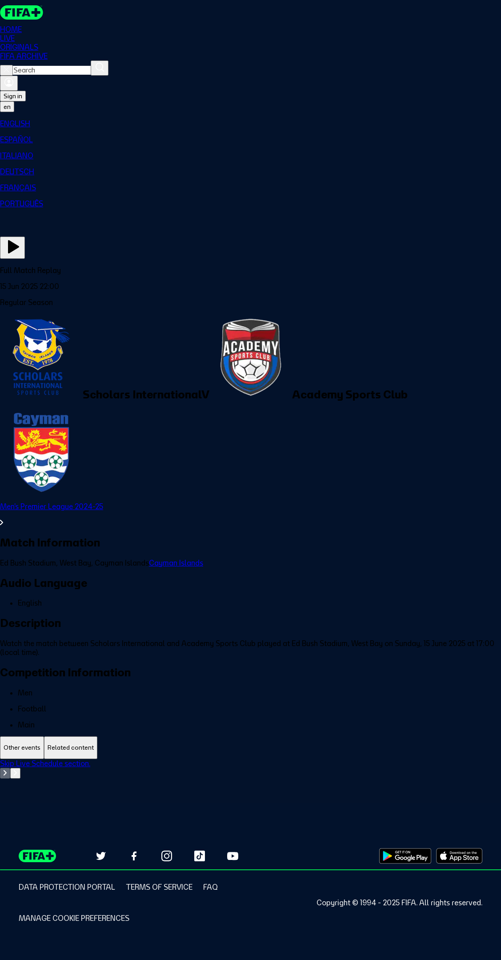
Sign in (13, 96)
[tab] (22, 747)
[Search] (99, 68)
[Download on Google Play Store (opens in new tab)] (405, 856)
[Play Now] (12, 248)
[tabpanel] (250, 781)
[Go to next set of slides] (15, 773)
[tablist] (250, 747)
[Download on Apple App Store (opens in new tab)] (459, 856)
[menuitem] (250, 123)
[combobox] (52, 70)
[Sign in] (9, 83)
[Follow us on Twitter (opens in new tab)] (101, 856)
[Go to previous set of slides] (5, 773)
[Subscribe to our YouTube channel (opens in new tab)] (232, 856)
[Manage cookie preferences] (74, 918)
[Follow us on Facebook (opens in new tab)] (134, 856)
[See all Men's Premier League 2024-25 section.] (250, 514)
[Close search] (6, 70)
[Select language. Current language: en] (7, 106)
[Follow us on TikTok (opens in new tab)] (199, 856)
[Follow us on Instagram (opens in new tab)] (166, 856)
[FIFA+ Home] (21, 12)
